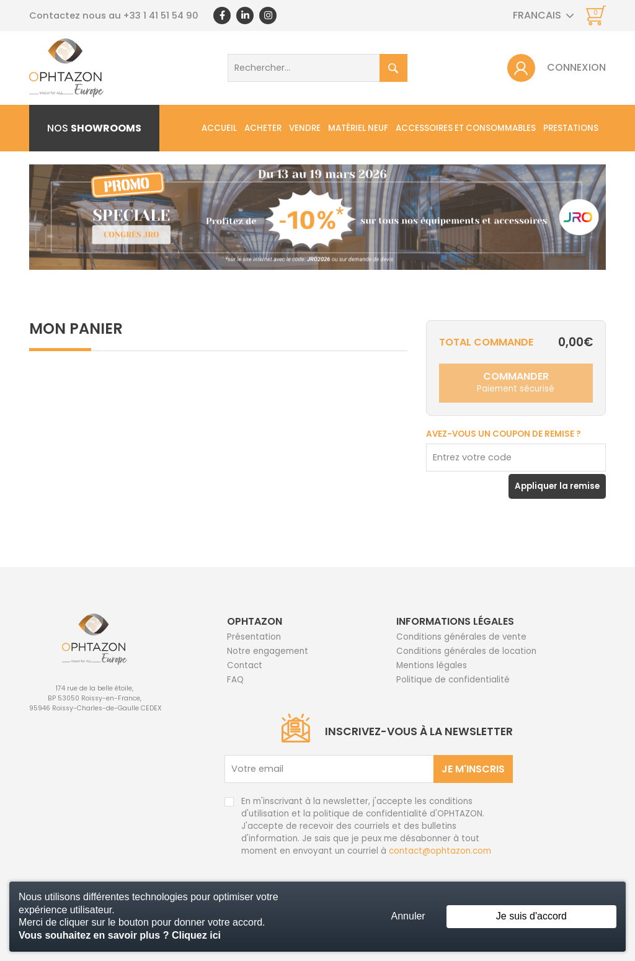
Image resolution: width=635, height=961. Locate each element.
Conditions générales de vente (461, 637)
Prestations (570, 128)
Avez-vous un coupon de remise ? (503, 434)
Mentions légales (431, 665)
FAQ (235, 680)
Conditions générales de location (466, 651)
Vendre (305, 128)
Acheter (263, 128)
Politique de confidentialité (453, 680)
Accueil (219, 128)
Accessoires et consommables (466, 128)
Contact (244, 665)
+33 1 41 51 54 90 (160, 15)
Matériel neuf (358, 128)
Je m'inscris (473, 769)
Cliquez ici (196, 935)
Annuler (408, 916)
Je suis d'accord (531, 916)
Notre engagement (267, 651)
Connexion (576, 67)
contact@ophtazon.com (440, 851)
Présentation (254, 637)
